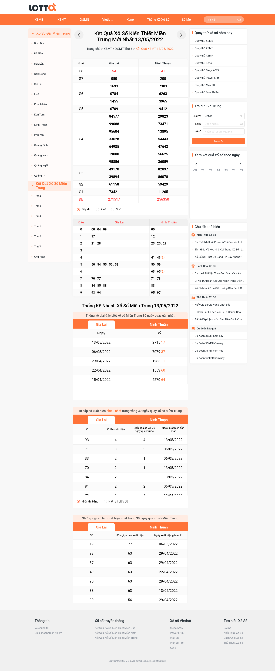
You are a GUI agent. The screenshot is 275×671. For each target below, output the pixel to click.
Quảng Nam (41, 155)
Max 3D (174, 637)
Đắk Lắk (38, 63)
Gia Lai (114, 63)
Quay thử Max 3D (205, 85)
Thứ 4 (37, 216)
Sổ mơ (227, 628)
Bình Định (39, 43)
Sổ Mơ (186, 19)
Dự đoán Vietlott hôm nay (209, 358)
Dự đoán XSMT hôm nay (209, 350)
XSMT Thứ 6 (123, 49)
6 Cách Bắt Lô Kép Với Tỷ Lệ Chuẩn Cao (218, 312)
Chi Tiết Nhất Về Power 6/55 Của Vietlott (218, 242)
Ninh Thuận (163, 63)
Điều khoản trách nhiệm (48, 632)
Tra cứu (218, 141)
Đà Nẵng (39, 53)
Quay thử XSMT (204, 48)
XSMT (62, 19)
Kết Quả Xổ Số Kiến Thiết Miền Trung (116, 637)
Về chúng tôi (42, 628)
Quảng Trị (39, 175)
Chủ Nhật (39, 256)
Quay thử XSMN (204, 55)
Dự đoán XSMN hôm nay (209, 343)
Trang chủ (93, 49)
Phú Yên (39, 135)
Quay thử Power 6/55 (207, 77)
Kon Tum (39, 114)
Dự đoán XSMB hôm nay (209, 336)
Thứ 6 (37, 236)
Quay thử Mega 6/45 (207, 70)
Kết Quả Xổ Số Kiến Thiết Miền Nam (115, 632)
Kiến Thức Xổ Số (206, 234)
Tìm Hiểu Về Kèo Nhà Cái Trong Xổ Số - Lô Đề (221, 249)
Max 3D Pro (177, 642)
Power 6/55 (177, 632)
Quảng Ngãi (41, 165)
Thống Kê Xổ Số (158, 19)
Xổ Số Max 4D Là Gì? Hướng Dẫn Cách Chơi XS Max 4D (227, 288)
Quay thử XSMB (204, 40)
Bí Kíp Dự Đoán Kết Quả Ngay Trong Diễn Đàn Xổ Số (225, 280)
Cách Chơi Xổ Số (206, 266)
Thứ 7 (37, 246)
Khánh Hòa (40, 104)
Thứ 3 (37, 205)
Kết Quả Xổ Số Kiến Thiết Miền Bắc (115, 628)
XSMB (39, 19)
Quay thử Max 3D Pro (207, 92)
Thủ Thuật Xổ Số (206, 297)
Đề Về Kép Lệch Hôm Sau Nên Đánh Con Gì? (220, 319)
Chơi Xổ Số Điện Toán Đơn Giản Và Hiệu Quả (220, 273)
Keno (130, 19)
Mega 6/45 (176, 628)
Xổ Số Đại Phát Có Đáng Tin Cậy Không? (218, 257)
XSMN (84, 19)
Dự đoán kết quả (206, 328)
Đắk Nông (40, 73)
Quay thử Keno (203, 63)
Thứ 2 (37, 195)
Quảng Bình (41, 145)
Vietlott (107, 19)
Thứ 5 (37, 226)
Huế (36, 94)
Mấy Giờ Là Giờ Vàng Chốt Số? (212, 304)
